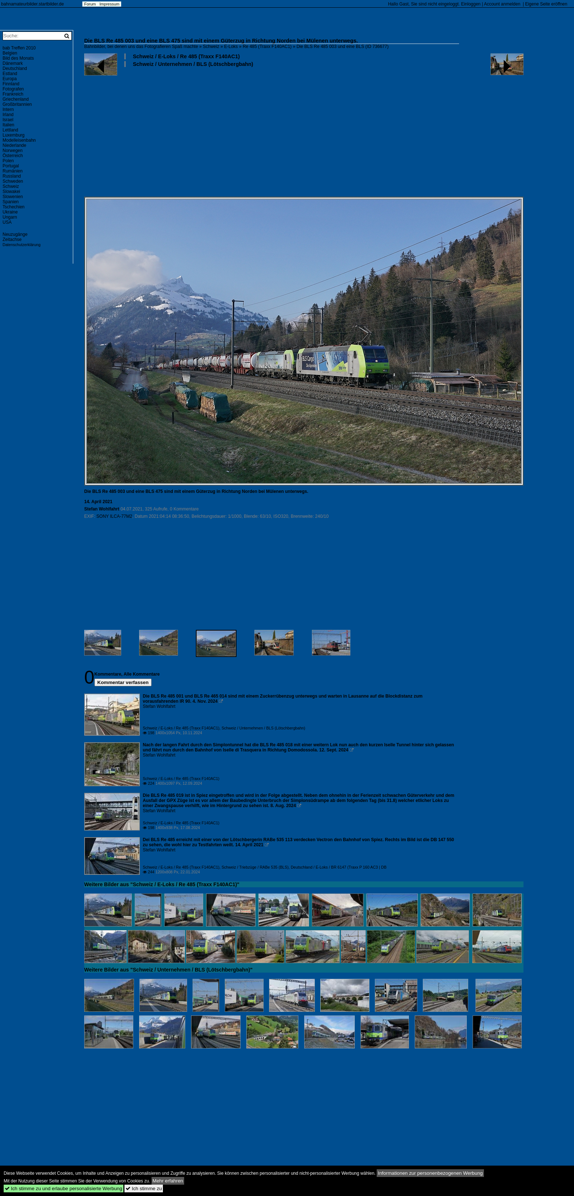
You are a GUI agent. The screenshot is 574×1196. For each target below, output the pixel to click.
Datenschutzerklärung (22, 244)
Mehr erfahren (168, 1181)
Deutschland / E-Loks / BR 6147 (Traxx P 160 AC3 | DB (339, 867)
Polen (8, 160)
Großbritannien (17, 104)
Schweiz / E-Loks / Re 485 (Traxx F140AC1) (186, 56)
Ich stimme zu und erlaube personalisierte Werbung (63, 1188)
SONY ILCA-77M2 (114, 516)
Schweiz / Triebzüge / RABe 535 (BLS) (254, 867)
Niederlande (14, 145)
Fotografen (13, 89)
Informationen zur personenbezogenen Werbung (430, 1173)
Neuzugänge (15, 234)
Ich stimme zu (144, 1188)
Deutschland (15, 68)
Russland (12, 176)
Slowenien (13, 196)
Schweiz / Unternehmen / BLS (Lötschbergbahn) (193, 64)
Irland (8, 114)
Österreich (13, 155)
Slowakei (11, 191)
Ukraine (10, 212)
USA (7, 222)
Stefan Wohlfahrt (101, 509)
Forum (90, 4)
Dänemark (13, 63)
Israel (8, 119)
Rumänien (13, 171)
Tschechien (14, 206)
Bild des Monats (18, 58)
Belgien (10, 53)
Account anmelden (502, 4)
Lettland (10, 130)
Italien (8, 124)
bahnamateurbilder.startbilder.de (32, 4)
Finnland (11, 83)
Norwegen (13, 150)
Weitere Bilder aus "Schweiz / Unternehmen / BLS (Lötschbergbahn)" (168, 970)
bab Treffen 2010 (19, 48)
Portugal (11, 165)
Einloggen (470, 4)
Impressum (109, 4)
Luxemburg (14, 135)
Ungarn (10, 217)
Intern (8, 109)
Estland (10, 73)
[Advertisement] (303, 131)
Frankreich (13, 94)
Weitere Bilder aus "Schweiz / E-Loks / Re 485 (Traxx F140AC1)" (161, 884)
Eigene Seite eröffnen (546, 4)
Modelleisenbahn (19, 140)
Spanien (11, 201)
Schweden (13, 181)
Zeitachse (12, 239)
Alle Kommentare (141, 674)
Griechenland (16, 99)
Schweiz (211, 46)
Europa (10, 78)
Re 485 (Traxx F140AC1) (267, 46)
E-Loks (231, 46)
